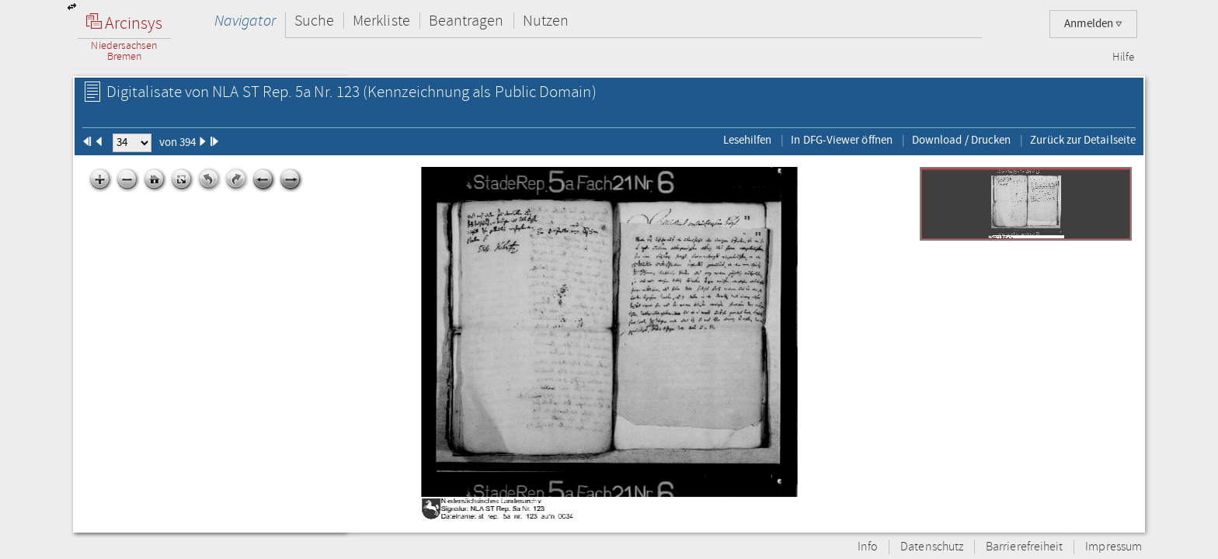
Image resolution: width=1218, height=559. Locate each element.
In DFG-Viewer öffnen (842, 140)
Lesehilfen (747, 140)
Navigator (245, 20)
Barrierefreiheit (1024, 547)
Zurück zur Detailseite (1083, 140)
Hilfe (1123, 57)
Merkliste (381, 20)
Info (868, 547)
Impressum (1113, 547)
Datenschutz (931, 547)
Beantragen (466, 20)
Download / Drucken (961, 140)
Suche (314, 20)
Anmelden (1093, 23)
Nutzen (546, 20)
